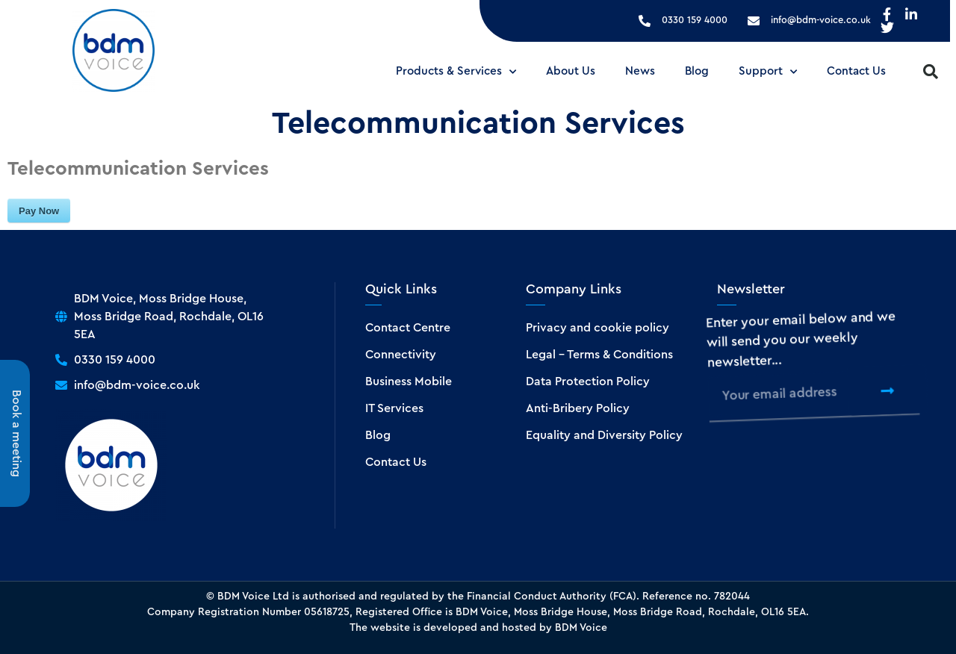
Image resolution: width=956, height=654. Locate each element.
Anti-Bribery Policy (578, 408)
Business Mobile (408, 381)
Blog (697, 71)
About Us (570, 71)
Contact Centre (407, 328)
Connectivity (400, 355)
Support (768, 72)
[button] (931, 72)
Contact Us (856, 71)
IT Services (394, 408)
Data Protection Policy (588, 381)
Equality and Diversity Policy (604, 435)
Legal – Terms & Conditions (599, 355)
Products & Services (456, 72)
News (640, 71)
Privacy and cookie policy (597, 328)
